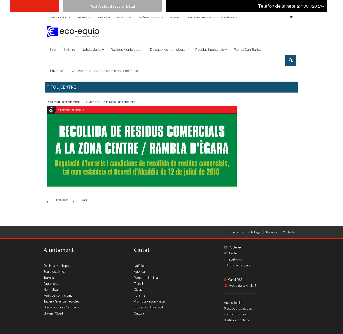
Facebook (235, 259)
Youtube (235, 247)
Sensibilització (58, 17)
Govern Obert (53, 313)
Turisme (139, 295)
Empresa (82, 17)
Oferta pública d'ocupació (62, 307)
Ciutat (138, 289)
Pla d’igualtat (124, 17)
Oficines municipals (57, 266)
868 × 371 (99, 101)
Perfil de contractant (58, 295)
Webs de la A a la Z (243, 285)
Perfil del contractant (151, 17)
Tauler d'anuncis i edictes (61, 301)
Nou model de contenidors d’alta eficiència (212, 17)
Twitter (233, 253)
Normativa (51, 289)
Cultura (139, 313)
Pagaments (51, 283)
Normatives (103, 17)
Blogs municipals (238, 265)
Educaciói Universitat (148, 307)
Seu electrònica (54, 271)
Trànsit (138, 283)
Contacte (288, 232)
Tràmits (49, 278)
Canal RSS (235, 280)
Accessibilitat (233, 302)
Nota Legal (254, 232)
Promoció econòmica (149, 301)
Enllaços (237, 232)
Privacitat (175, 17)
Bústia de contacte (237, 320)
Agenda (139, 271)
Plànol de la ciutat (146, 278)
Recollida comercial (122, 101)
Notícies (139, 266)
